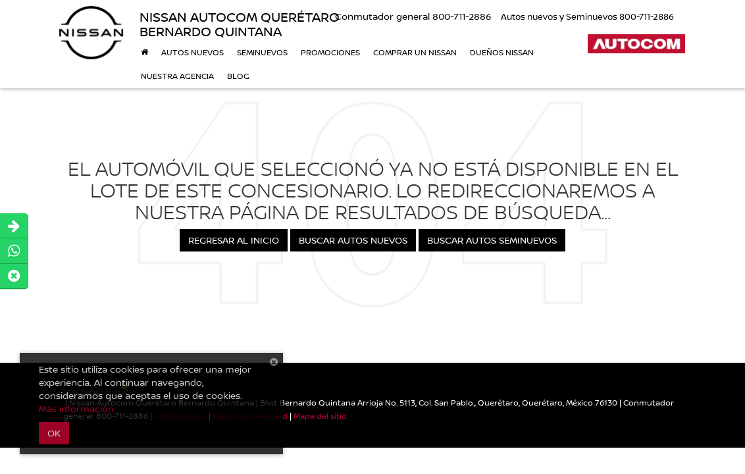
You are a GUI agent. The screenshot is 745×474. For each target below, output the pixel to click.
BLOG (238, 76)
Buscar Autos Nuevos (353, 240)
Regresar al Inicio (233, 240)
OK (54, 433)
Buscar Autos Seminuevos (492, 240)
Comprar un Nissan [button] (415, 52)
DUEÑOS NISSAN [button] (502, 52)
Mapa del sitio (320, 415)
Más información (76, 408)
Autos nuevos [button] (192, 52)
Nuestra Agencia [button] (177, 76)
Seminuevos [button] (262, 52)
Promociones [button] (330, 52)
